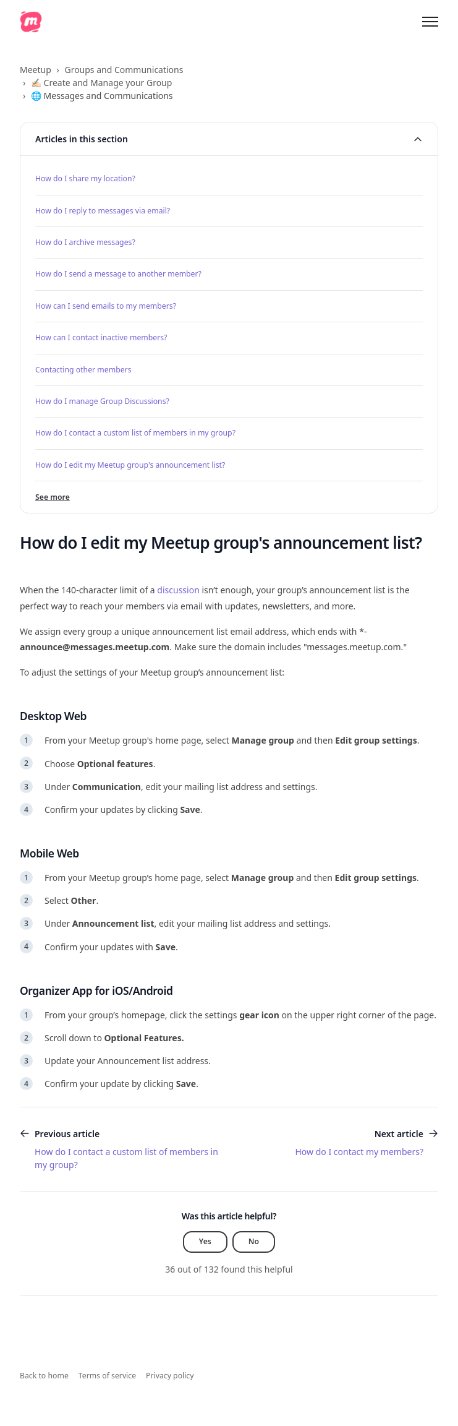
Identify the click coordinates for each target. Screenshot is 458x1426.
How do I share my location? (85, 178)
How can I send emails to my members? (105, 306)
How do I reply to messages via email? (102, 210)
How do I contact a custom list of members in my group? (135, 432)
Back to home (44, 1375)
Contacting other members (83, 369)
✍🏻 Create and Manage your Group (101, 82)
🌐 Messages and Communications (102, 95)
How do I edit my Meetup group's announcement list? (130, 465)
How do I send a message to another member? (118, 273)
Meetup (35, 69)
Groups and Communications (123, 69)
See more (52, 497)
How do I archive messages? (85, 242)
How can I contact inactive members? (101, 337)
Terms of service (107, 1375)
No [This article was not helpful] (253, 1241)
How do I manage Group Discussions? (102, 401)
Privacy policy (169, 1375)
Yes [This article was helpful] (205, 1241)
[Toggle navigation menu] (430, 21)
